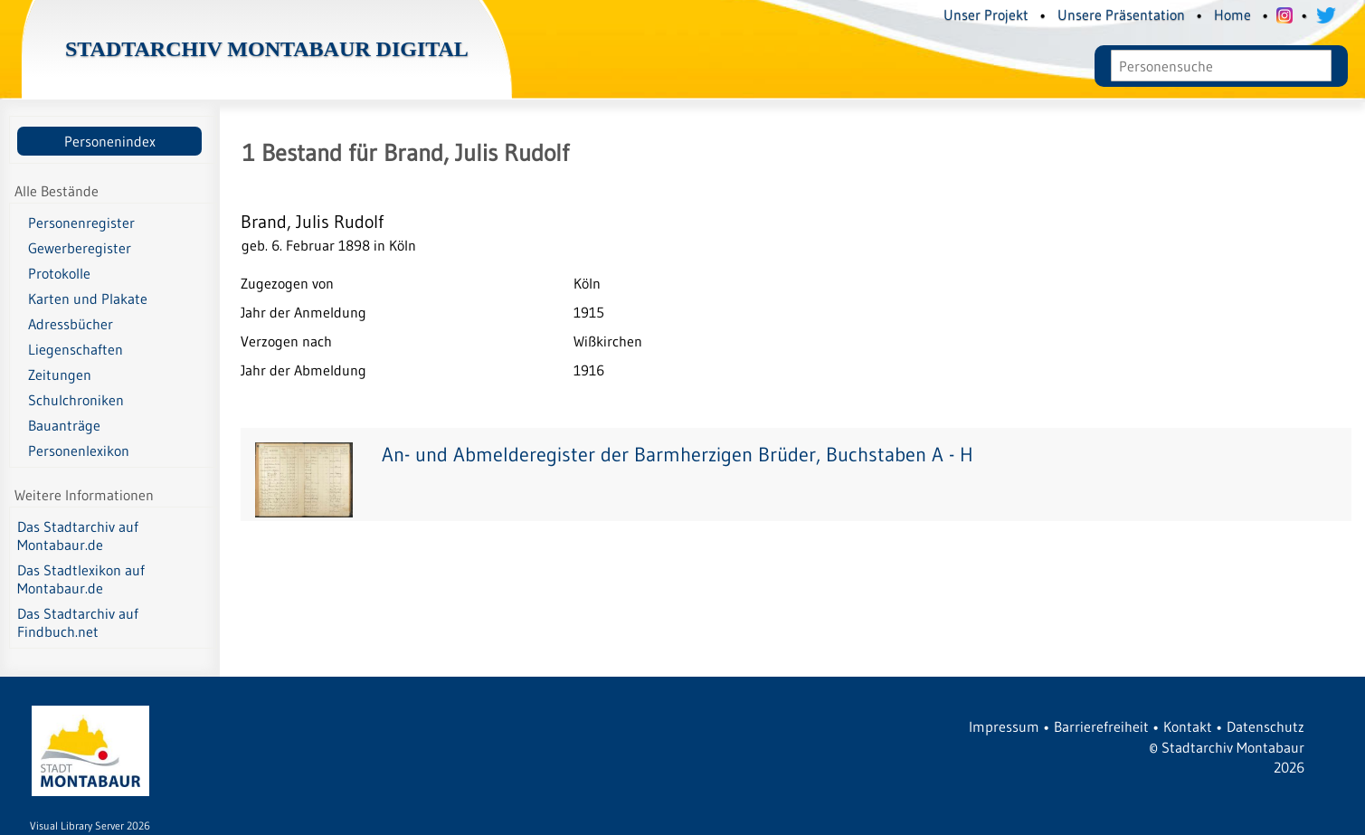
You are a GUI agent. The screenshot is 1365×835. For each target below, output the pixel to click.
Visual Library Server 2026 (90, 825)
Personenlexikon (78, 450)
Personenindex (110, 141)
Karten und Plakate (87, 298)
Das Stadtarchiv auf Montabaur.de (77, 535)
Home (1232, 14)
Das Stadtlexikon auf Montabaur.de (81, 579)
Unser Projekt (985, 14)
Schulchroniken (76, 400)
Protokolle (59, 273)
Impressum (1004, 726)
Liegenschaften (75, 349)
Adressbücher (70, 324)
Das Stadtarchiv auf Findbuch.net (77, 622)
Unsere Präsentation (1121, 14)
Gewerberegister (79, 248)
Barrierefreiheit (1101, 726)
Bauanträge (64, 425)
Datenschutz (1265, 726)
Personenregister (81, 222)
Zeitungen (59, 374)
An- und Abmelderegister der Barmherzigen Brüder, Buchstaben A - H (677, 454)
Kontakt (1187, 726)
